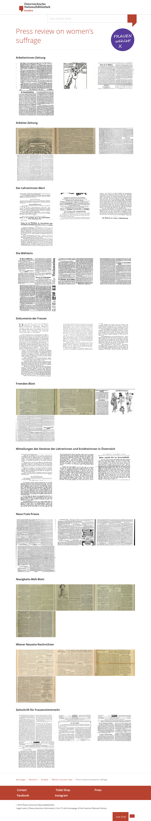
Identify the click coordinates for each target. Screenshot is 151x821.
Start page (20, 780)
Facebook (23, 796)
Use (58, 809)
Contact (22, 791)
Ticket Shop (63, 791)
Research (33, 780)
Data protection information (42, 809)
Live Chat (121, 816)
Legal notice (21, 809)
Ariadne (44, 780)
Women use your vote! (62, 780)
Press (98, 791)
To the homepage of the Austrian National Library (84, 809)
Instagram (61, 796)
